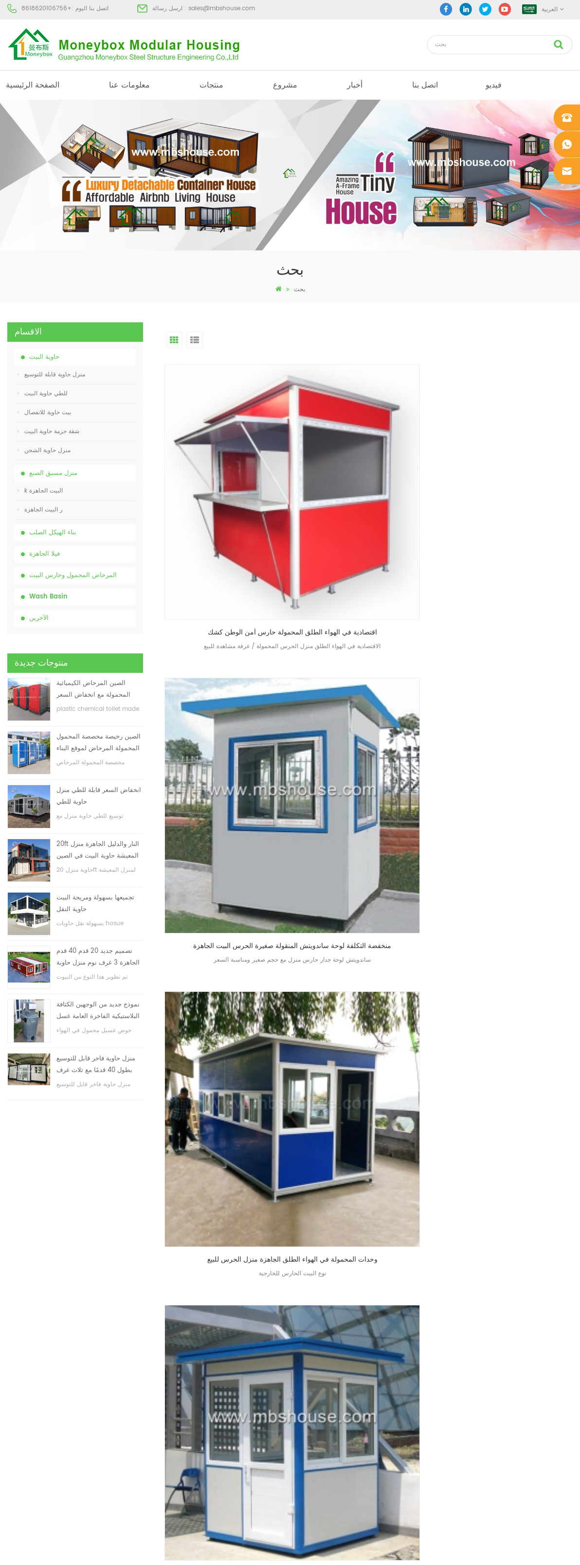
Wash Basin (48, 597)
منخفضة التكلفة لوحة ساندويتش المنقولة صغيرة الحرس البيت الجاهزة (371, 499)
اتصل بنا (425, 85)
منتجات (211, 85)
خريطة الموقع (24, 1422)
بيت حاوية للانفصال (44, 412)
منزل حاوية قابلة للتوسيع (51, 374)
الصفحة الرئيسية (32, 85)
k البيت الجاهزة (40, 490)
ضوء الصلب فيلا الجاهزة (314, 1439)
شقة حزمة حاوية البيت (48, 431)
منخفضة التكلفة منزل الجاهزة (320, 1387)
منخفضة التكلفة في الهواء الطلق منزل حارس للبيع (371, 681)
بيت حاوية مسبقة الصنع (312, 1369)
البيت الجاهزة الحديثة (310, 1352)
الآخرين (39, 618)
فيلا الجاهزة (44, 554)
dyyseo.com (440, 1549)
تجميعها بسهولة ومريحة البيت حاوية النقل (95, 903)
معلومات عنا (129, 85)
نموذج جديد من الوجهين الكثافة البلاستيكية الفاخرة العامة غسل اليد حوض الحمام (98, 1011)
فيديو (494, 85)
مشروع (285, 85)
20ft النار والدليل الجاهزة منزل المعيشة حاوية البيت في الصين (97, 850)
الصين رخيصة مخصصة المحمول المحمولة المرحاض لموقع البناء (98, 743)
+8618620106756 (46, 8)
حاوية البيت (44, 357)
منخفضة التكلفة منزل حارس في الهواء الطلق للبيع (513, 681)
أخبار (354, 85)
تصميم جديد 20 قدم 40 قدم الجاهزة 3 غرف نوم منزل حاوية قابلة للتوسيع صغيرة (98, 957)
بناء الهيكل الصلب (52, 533)
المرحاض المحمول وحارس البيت (73, 575)
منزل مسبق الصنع (53, 473)
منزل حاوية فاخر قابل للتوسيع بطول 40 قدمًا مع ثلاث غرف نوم (95, 1065)
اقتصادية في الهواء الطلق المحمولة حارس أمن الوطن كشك (230, 499)
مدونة (13, 1404)
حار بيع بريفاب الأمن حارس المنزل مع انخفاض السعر (230, 681)
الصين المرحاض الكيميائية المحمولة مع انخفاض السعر (93, 689)
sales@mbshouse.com (221, 8)
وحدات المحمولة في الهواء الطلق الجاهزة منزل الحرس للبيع (513, 499)
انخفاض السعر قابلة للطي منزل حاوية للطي (98, 796)
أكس (13, 1439)
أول (353, 751)
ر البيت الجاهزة (40, 509)
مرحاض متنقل (301, 1334)
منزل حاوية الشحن (44, 450)
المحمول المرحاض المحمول (319, 1404)
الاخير (381, 751)
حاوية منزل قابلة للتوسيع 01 (318, 1474)
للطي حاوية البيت (43, 393)
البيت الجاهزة (301, 1317)
